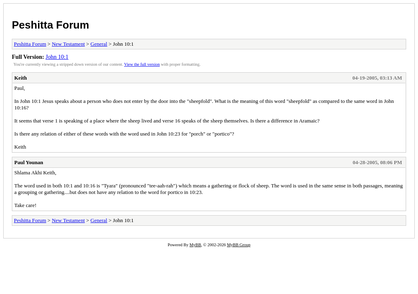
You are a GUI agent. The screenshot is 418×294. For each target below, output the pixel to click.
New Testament (68, 44)
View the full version (142, 64)
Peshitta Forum (50, 25)
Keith (20, 78)
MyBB (195, 245)
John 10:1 (57, 56)
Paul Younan (28, 162)
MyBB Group (238, 245)
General (99, 44)
